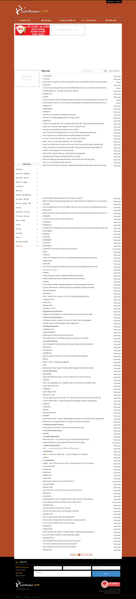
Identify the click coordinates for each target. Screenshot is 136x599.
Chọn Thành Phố (114, 71)
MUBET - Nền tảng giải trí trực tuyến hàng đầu (58, 150)
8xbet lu (45, 359)
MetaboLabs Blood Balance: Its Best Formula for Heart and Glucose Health (67, 314)
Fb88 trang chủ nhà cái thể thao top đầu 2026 (58, 335)
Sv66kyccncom (48, 514)
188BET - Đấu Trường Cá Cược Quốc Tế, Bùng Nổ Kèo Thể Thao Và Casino (68, 463)
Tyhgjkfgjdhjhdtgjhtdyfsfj (51, 326)
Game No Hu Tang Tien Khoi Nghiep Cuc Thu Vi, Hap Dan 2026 (64, 126)
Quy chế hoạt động (114, 589)
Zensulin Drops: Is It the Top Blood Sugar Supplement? (61, 323)
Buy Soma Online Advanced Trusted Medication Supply (61, 535)
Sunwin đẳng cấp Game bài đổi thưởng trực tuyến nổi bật (62, 502)
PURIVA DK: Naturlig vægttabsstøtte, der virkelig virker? (61, 117)
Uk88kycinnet (47, 550)
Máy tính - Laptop (27, 182)
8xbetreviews (47, 526)
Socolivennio (47, 469)
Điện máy (27, 190)
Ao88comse (47, 120)
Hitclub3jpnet (47, 246)
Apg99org (46, 404)
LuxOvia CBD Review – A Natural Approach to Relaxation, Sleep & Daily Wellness (70, 401)
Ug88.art (46, 457)
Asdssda (46, 281)
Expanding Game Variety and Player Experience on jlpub (61, 156)
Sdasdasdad (47, 374)
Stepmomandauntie (49, 290)
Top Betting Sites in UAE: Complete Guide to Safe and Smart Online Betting (68, 499)
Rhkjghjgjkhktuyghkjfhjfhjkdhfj (52, 311)
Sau (90, 555)
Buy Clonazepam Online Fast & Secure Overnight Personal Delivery (65, 356)
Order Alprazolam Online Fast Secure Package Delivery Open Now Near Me (68, 344)
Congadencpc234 (49, 299)
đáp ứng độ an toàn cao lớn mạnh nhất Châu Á (58, 481)
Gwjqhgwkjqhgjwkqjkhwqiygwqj (53, 424)
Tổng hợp (27, 246)
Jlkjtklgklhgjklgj (48, 451)
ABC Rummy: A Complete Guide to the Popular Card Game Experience (66, 421)
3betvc (45, 252)
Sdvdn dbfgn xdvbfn (49, 392)
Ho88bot (46, 410)
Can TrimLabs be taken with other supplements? (59, 517)
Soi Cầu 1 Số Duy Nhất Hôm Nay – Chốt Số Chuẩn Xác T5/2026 (64, 138)
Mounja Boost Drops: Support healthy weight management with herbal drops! (68, 368)
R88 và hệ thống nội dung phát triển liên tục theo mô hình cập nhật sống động (69, 159)
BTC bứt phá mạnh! (49, 412)
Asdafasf (46, 272)
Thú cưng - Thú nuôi (27, 216)
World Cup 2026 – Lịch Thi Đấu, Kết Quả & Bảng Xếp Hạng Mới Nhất (66, 439)
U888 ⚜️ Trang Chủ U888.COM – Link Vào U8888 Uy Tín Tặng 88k (65, 454)
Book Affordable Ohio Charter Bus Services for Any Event (62, 541)
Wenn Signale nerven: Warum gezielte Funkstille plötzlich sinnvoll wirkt (66, 135)
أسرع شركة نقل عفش (50, 269)
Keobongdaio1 (47, 231)
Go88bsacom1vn (48, 329)
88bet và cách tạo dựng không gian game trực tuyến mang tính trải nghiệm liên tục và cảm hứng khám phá (76, 201)
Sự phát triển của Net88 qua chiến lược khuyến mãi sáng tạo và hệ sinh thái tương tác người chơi (75, 228)
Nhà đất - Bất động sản (27, 195)
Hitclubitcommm (48, 505)
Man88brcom (47, 353)
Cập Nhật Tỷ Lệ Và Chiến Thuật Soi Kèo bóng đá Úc (60, 249)
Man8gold (46, 234)
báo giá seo (27, 597)
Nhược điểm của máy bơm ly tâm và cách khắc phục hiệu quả (63, 427)
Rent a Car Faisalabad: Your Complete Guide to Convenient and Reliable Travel (69, 383)
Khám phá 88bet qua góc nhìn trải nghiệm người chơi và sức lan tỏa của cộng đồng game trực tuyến (76, 207)
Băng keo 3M (18, 597)
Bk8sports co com (49, 395)
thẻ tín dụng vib (36, 597)
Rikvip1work (47, 302)
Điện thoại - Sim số (27, 178)
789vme (45, 97)
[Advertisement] (90, 10)
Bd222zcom (47, 493)
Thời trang (27, 169)
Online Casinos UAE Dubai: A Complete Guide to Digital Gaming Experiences (68, 532)
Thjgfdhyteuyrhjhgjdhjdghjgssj (52, 317)
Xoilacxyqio (46, 407)
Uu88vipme (46, 111)
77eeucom (46, 79)
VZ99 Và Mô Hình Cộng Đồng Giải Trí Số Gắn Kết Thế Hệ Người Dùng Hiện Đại (69, 132)
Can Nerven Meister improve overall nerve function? (60, 544)
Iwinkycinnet (47, 478)
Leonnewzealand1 (49, 466)
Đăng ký (118, 1)
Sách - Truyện (27, 220)
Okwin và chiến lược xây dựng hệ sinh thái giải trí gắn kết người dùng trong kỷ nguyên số (72, 147)
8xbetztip (46, 433)
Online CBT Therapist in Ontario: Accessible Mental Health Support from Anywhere (70, 258)
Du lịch (27, 225)
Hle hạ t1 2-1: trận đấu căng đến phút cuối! (57, 162)
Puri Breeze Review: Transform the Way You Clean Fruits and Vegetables (67, 320)
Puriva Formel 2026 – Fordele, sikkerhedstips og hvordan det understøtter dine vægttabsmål (73, 418)
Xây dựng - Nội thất (27, 199)
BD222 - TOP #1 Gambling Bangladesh (56, 362)
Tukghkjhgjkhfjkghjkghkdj (51, 436)
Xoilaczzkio (46, 85)
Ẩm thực (27, 208)
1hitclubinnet (47, 293)
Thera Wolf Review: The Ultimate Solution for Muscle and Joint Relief (65, 338)
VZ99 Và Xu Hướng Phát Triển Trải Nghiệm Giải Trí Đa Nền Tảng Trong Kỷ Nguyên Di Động (73, 123)
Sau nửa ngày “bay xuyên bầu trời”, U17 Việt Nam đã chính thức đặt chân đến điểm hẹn (72, 398)
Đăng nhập (110, 1)
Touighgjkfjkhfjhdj (48, 460)
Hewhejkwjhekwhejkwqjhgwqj (52, 430)
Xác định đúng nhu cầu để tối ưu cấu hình (57, 508)
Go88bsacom (47, 225)
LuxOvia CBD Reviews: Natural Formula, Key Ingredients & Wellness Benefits (68, 287)
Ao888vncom (47, 475)
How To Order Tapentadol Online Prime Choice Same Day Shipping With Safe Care (70, 266)
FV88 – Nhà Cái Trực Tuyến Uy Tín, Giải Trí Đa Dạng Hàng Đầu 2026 (66, 296)
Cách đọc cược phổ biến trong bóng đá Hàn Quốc (59, 114)
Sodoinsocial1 (47, 261)
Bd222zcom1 (47, 210)
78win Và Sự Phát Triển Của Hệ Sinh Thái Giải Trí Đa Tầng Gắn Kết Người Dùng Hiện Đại (73, 144)
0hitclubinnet (47, 347)
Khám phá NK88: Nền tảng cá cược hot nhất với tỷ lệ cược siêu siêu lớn (67, 377)
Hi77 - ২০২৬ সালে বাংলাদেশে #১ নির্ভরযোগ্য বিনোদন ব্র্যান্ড (61, 448)
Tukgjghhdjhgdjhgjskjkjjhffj (51, 445)
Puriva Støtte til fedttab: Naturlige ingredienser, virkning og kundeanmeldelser (68, 284)
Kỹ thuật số (27, 186)
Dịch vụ (27, 237)
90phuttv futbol (48, 487)
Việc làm (27, 229)
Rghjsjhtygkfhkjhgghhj (50, 371)
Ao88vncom (47, 472)
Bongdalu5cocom (48, 538)
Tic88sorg (46, 380)
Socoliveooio (47, 496)
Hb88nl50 (46, 415)
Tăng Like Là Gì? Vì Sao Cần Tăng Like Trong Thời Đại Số (62, 490)
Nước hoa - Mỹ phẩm (27, 173)
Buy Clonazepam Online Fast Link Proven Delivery (59, 547)
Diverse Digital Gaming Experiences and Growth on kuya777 (63, 198)
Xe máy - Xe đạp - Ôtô (27, 203)
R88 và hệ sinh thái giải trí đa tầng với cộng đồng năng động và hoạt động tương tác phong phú (74, 165)
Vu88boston (47, 222)
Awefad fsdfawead (49, 332)
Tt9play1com (47, 106)
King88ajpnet (47, 240)
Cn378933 (46, 204)
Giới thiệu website (27, 242)
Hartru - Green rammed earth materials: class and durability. (62, 141)
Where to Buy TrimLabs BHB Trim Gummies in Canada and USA (64, 520)
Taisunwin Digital (48, 484)
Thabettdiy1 (47, 389)
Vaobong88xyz (48, 109)
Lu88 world (46, 243)
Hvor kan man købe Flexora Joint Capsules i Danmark (61, 511)
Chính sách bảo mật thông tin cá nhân (109, 591)
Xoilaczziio (46, 255)
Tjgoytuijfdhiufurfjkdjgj (50, 341)
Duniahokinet (47, 76)
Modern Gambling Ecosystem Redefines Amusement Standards (64, 278)
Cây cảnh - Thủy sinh (27, 212)
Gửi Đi (106, 574)
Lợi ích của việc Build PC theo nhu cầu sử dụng (59, 523)
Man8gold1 (46, 216)
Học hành (27, 233)
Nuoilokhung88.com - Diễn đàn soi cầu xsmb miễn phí (61, 91)
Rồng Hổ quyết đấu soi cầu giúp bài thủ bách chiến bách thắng (64, 442)
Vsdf (44, 365)
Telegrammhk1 (48, 305)
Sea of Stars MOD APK (50, 386)
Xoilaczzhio (46, 263)
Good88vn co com (49, 308)
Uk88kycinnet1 (48, 529)
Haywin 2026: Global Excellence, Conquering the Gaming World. (64, 153)
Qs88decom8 (47, 94)
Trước (72, 555)
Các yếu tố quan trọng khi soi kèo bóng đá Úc (58, 219)
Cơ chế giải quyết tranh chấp (112, 593)
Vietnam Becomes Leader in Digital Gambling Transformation (63, 275)
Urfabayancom (48, 350)
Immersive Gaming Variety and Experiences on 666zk (60, 129)
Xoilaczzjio (46, 237)
